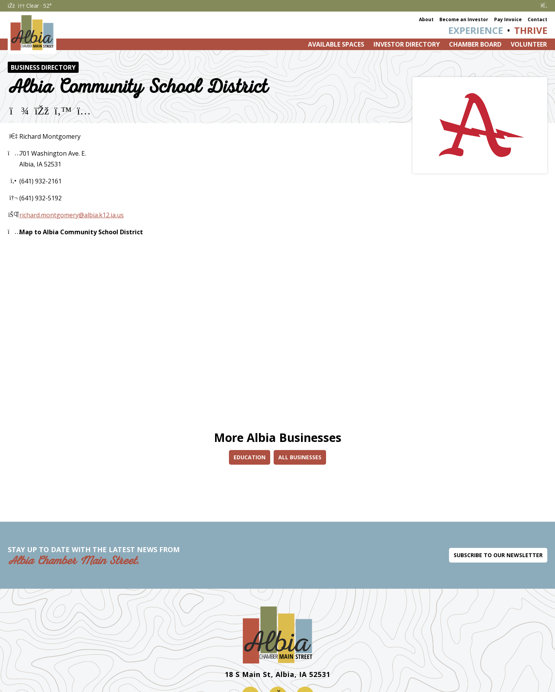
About (426, 19)
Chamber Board (475, 44)
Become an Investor (463, 19)
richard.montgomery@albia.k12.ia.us (71, 215)
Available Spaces (336, 44)
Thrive (530, 30)
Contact (537, 19)
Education (250, 457)
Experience (475, 30)
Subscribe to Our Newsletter (498, 555)
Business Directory (43, 67)
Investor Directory (406, 44)
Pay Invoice (508, 19)
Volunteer (529, 44)
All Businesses (299, 457)
